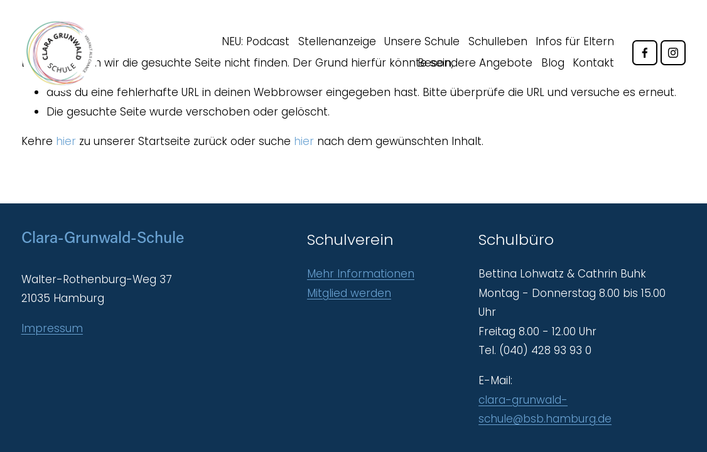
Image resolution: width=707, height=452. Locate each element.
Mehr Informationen (360, 273)
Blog (552, 62)
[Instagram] (673, 52)
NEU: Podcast (255, 41)
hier (66, 141)
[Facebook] (644, 52)
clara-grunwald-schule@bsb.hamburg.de (545, 409)
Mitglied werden (349, 293)
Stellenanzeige (337, 41)
